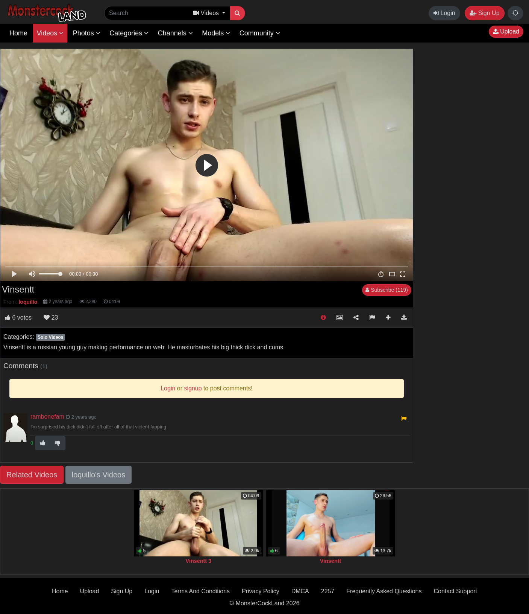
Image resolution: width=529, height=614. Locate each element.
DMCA (300, 591)
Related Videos (31, 475)
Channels (175, 33)
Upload (506, 31)
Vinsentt (330, 561)
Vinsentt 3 (199, 561)
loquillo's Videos (98, 475)
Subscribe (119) (386, 290)
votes (18, 317)
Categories (129, 33)
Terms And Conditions (200, 591)
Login (444, 13)
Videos (50, 33)
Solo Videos (50, 337)
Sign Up (484, 13)
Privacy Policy (260, 591)
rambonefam (47, 416)
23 (51, 317)
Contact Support (455, 591)
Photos (86, 33)
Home (18, 33)
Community (259, 33)
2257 (328, 591)
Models (216, 33)
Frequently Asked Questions (383, 591)
